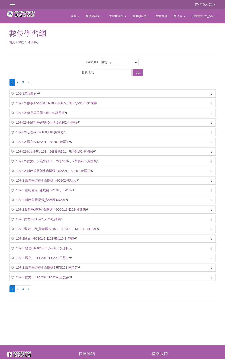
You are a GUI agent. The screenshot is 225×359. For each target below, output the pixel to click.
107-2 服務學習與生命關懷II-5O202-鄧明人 (46, 180)
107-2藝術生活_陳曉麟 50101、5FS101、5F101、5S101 (56, 229)
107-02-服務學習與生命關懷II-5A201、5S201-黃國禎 (53, 171)
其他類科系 (140, 16)
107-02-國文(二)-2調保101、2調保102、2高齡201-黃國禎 (56, 161)
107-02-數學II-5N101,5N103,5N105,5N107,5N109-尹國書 (56, 103)
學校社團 (161, 16)
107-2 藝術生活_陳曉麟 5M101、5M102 (44, 190)
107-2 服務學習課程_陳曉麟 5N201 (41, 200)
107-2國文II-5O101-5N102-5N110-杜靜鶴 (45, 238)
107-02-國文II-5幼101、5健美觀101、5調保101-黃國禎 (54, 151)
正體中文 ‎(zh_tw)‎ (202, 16)
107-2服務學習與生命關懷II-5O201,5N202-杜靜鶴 (51, 209)
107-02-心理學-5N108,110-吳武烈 (40, 132)
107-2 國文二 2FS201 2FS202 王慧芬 (42, 258)
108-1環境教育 (26, 93)
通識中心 (33, 42)
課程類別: (92, 61)
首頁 (12, 42)
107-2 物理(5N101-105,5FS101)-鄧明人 (44, 248)
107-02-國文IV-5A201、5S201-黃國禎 (42, 142)
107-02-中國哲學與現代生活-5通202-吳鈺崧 (46, 122)
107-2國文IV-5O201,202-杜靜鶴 (38, 219)
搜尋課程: (88, 72)
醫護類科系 (93, 16)
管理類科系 (116, 16)
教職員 (178, 16)
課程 (74, 16)
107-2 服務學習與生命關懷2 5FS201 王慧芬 (47, 267)
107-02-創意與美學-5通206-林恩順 (40, 113)
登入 (213, 4)
